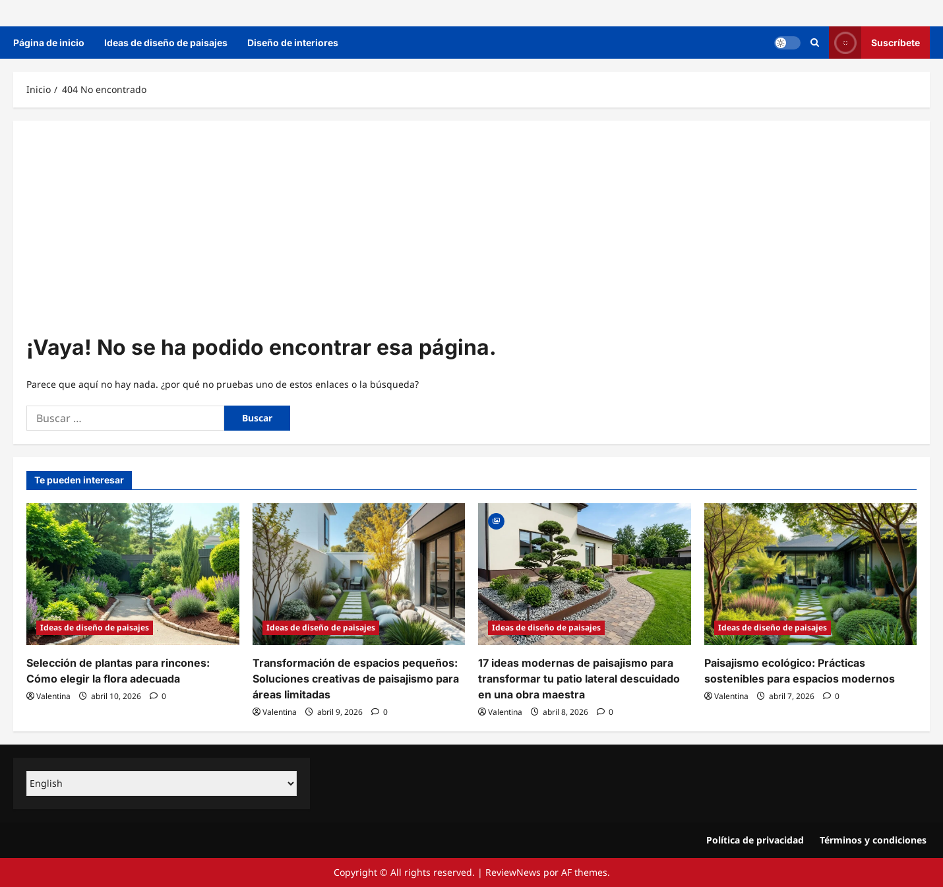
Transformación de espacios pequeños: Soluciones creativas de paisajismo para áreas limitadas (356, 678)
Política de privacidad (755, 840)
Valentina (53, 696)
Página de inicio (48, 42)
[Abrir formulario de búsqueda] (814, 42)
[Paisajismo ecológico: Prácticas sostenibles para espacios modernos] (810, 574)
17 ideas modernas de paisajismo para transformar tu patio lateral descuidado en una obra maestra (579, 678)
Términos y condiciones (873, 840)
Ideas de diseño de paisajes (166, 42)
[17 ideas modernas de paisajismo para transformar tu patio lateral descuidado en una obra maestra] (584, 574)
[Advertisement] (471, 232)
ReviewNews (513, 872)
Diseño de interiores (292, 42)
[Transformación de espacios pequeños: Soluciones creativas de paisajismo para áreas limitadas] (359, 574)
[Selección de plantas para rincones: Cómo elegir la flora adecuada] (132, 574)
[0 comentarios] (158, 696)
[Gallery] (496, 520)
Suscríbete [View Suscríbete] (874, 42)
